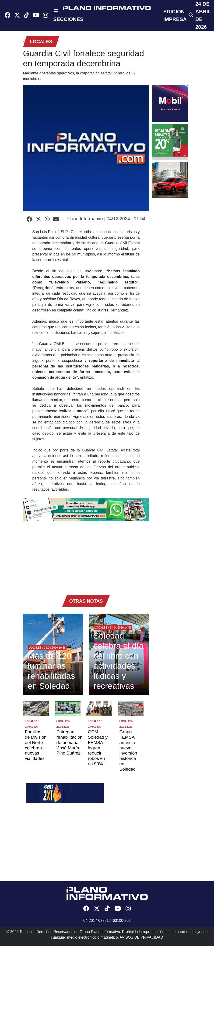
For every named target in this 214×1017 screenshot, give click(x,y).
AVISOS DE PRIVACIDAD (141, 937)
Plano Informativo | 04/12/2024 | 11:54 (106, 218)
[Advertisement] (86, 555)
